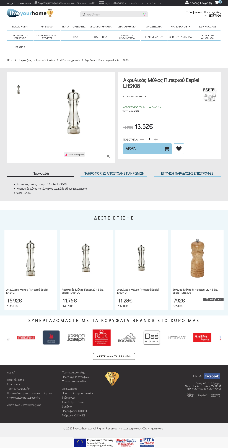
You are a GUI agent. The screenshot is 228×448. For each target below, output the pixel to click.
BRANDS (20, 47)
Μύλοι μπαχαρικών (70, 60)
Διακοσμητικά (127, 26)
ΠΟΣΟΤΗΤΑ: (130, 139)
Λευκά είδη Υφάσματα (207, 37)
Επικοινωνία (14, 384)
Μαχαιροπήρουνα (101, 26)
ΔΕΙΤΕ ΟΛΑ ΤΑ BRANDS (114, 356)
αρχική (11, 3)
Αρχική (11, 372)
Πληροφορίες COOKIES (75, 411)
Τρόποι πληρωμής (18, 388)
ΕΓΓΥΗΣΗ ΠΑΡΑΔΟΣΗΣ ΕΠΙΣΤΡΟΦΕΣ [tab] (187, 173)
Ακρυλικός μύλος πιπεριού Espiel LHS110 (138, 291)
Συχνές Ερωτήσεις (73, 402)
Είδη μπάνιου (154, 37)
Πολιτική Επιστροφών (75, 377)
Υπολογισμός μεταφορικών (23, 397)
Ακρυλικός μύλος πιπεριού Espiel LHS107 (27, 291)
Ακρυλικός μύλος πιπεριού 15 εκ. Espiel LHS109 (82, 291)
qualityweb (157, 428)
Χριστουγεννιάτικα (180, 37)
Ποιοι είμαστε (15, 379)
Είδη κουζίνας (207, 26)
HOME (10, 60)
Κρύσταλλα (47, 26)
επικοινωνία (24, 3)
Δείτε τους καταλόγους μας (24, 405)
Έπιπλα (74, 37)
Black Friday (20, 26)
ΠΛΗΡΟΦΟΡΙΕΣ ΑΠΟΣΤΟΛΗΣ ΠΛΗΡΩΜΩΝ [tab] (114, 173)
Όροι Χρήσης (69, 388)
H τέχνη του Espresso (20, 37)
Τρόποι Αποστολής (73, 372)
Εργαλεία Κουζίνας (46, 60)
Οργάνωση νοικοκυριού (127, 37)
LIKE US (207, 376)
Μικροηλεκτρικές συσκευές (47, 37)
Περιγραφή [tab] (41, 173)
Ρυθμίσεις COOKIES (73, 415)
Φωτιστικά (100, 37)
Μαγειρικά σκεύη (180, 26)
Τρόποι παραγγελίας (74, 381)
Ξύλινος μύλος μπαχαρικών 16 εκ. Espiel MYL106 (195, 291)
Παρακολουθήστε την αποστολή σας (30, 393)
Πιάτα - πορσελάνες (73, 26)
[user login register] (198, 2)
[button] (84, 14)
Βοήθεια (67, 406)
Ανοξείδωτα (154, 26)
